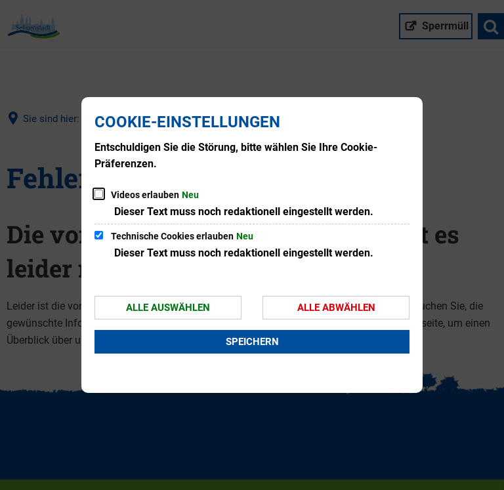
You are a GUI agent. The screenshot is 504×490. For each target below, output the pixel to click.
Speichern (252, 342)
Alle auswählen (168, 308)
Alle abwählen (336, 308)
